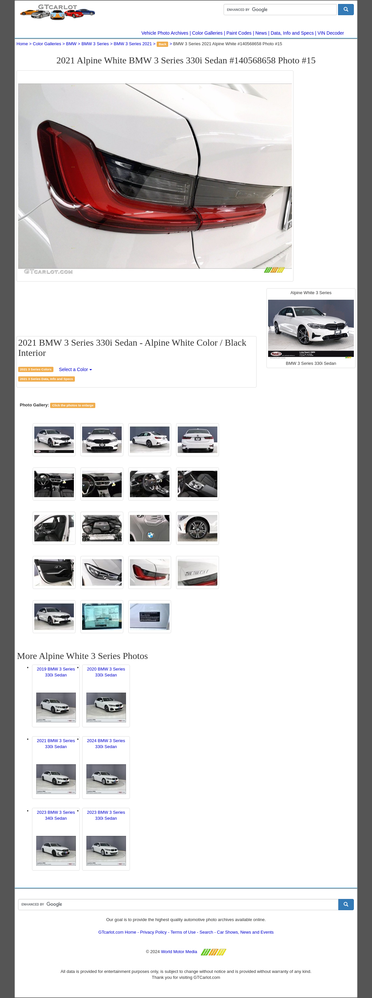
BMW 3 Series (95, 43)
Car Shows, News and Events (245, 932)
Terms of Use (183, 932)
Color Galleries (207, 33)
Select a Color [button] (75, 369)
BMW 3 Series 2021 (133, 43)
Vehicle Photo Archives (164, 33)
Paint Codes (239, 33)
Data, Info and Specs (292, 33)
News (261, 33)
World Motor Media (179, 951)
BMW (71, 43)
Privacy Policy (153, 932)
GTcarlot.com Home (117, 932)
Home (22, 43)
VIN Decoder (331, 33)
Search (206, 932)
